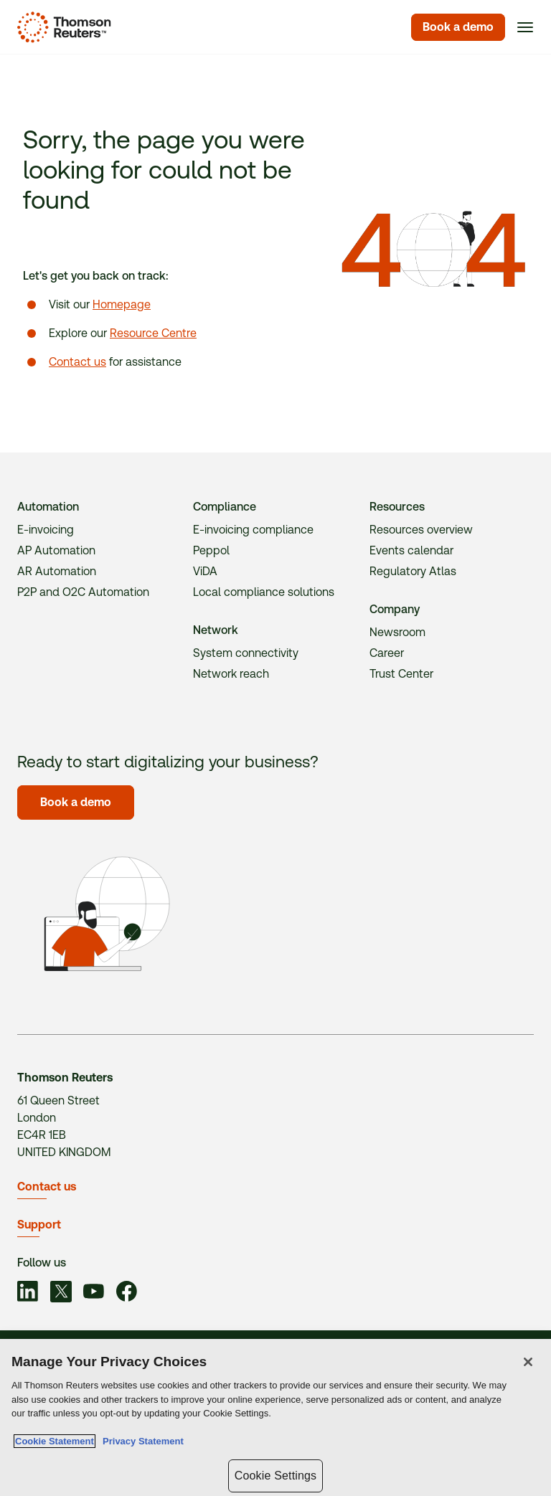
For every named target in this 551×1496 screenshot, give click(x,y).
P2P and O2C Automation (83, 592)
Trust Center (401, 674)
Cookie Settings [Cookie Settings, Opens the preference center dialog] (275, 1475)
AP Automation (56, 550)
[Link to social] (28, 1294)
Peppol (211, 550)
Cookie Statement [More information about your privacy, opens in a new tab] (54, 1441)
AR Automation (56, 571)
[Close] (528, 1362)
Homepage (122, 304)
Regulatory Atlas (412, 571)
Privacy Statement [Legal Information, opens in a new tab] (141, 1441)
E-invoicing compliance (253, 529)
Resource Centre (153, 333)
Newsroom (397, 632)
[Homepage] (61, 27)
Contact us (77, 362)
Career (386, 653)
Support (39, 1224)
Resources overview (421, 529)
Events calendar (411, 550)
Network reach (231, 674)
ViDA (205, 571)
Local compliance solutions (263, 592)
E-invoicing (45, 529)
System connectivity (245, 653)
